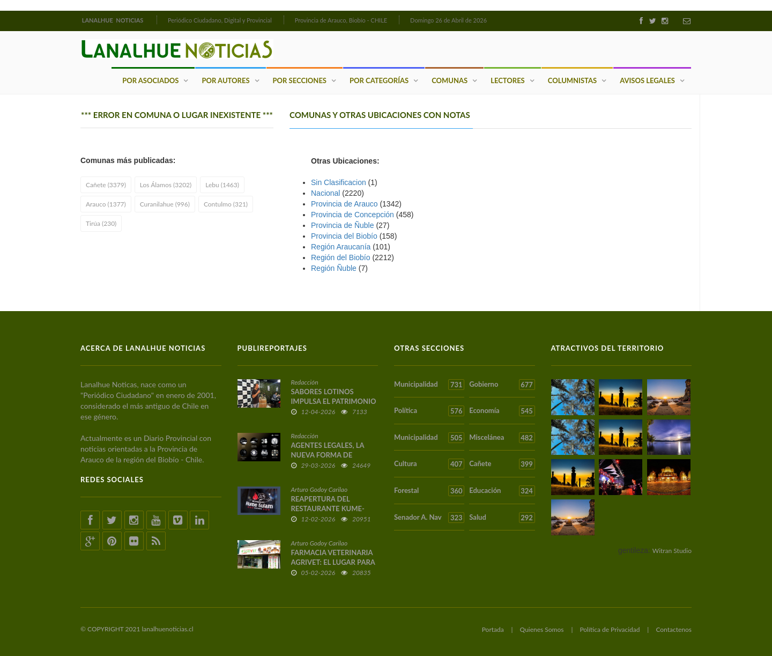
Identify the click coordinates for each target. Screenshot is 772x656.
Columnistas (572, 80)
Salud (502, 517)
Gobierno (502, 384)
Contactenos (674, 629)
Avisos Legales (647, 80)
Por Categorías (379, 80)
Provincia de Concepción (352, 214)
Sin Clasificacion (338, 182)
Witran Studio (672, 551)
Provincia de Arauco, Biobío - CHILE (341, 20)
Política (429, 411)
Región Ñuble (334, 268)
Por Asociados (150, 80)
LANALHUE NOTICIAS (113, 20)
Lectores (508, 80)
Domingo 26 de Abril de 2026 (448, 20)
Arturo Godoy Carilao (319, 489)
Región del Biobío (340, 257)
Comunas (449, 80)
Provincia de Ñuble (342, 225)
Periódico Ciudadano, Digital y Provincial (220, 20)
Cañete (502, 464)
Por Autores (225, 80)
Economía (502, 411)
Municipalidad (429, 384)
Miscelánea (502, 437)
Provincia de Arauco (344, 204)
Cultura (429, 464)
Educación (502, 490)
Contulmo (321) (226, 204)
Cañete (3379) (106, 185)
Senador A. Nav (429, 517)
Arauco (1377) (106, 204)
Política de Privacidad (610, 629)
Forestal (429, 490)
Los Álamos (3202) (165, 185)
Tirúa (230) (101, 223)
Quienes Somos (542, 629)
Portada (493, 629)
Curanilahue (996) (165, 204)
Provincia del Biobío (344, 236)
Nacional (325, 193)
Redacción (304, 382)
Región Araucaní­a (340, 246)
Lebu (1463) (222, 185)
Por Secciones (299, 80)
